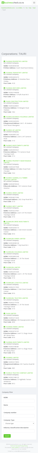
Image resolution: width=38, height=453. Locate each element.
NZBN (6, 397)
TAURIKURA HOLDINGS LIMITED (17, 252)
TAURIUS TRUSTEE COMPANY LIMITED (19, 373)
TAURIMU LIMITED (12, 357)
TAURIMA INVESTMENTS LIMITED (17, 342)
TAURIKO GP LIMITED (13, 130)
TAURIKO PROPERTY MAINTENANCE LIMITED (17, 162)
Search (7, 436)
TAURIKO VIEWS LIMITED (14, 193)
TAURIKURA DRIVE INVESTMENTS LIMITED (16, 222)
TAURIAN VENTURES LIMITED (16, 88)
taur (34, 8)
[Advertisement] (19, 31)
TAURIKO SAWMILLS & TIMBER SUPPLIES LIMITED (15, 179)
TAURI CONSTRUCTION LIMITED (17, 101)
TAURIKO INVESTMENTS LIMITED (17, 145)
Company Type (9, 420)
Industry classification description (16, 428)
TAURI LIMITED (11, 313)
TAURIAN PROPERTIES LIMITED (16, 61)
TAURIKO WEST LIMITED (14, 206)
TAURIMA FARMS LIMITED (15, 327)
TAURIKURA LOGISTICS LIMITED (17, 283)
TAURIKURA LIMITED (13, 267)
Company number (10, 412)
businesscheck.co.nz (8, 8)
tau (30, 8)
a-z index (19, 8)
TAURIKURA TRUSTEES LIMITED (17, 298)
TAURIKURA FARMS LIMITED (15, 239)
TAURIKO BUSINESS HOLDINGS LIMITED (20, 117)
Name (6, 405)
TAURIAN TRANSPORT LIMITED (17, 73)
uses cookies (15, 447)
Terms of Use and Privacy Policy (19, 446)
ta (26, 8)
